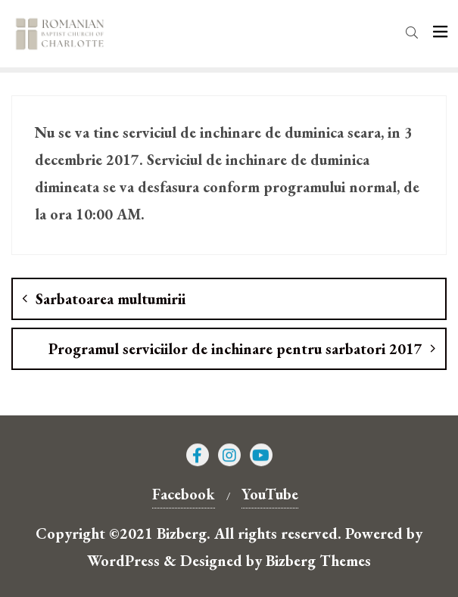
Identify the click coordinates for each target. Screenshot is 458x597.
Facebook (183, 494)
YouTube (269, 494)
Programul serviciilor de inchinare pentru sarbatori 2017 (235, 349)
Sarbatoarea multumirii (110, 299)
